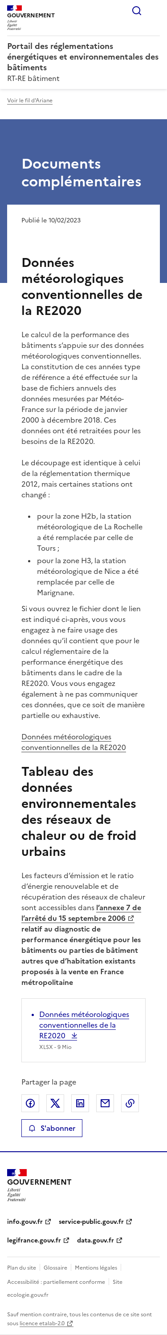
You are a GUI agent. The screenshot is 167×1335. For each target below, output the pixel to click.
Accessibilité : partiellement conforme (56, 1282)
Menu (154, 11)
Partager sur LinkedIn (80, 1103)
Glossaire (55, 1268)
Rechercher (137, 11)
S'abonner (52, 1128)
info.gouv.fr (25, 1221)
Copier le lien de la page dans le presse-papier (130, 1103)
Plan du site (21, 1268)
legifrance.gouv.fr (34, 1240)
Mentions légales (96, 1268)
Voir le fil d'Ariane (30, 101)
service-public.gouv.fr (91, 1221)
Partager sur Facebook (30, 1103)
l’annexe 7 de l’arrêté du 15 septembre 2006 (81, 913)
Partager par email (105, 1103)
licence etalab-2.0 (42, 1323)
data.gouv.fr (95, 1240)
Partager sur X (55, 1103)
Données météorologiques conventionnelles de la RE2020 (73, 742)
